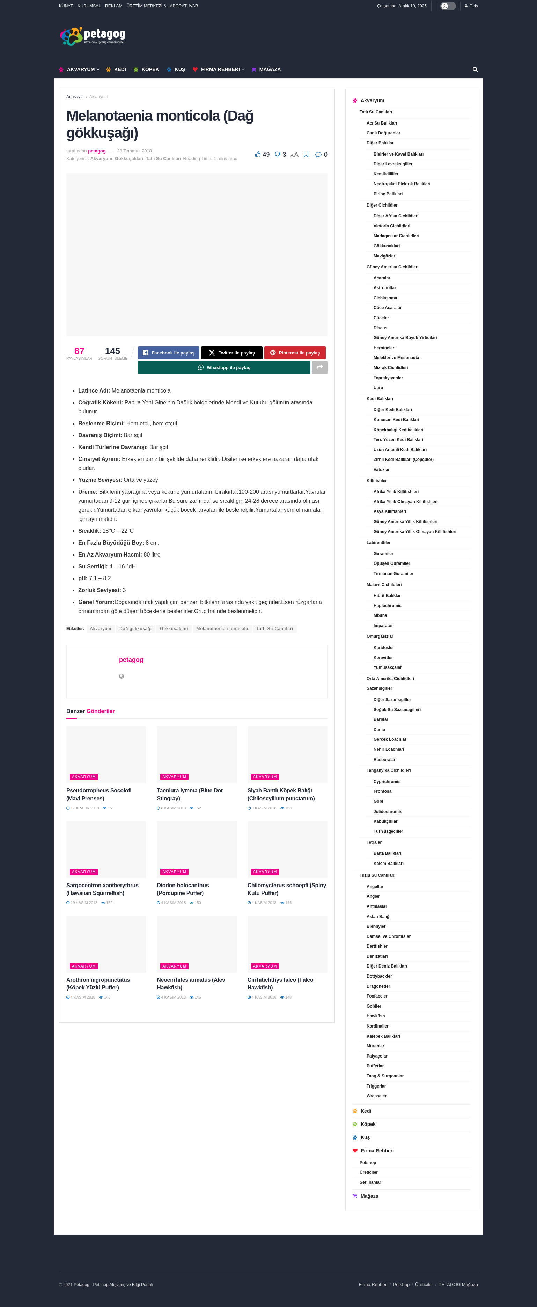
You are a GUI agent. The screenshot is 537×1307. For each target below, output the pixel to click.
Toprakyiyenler (388, 377)
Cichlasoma (385, 298)
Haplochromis (388, 605)
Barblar (381, 719)
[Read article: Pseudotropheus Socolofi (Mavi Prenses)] (106, 755)
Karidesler (384, 647)
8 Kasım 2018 (171, 809)
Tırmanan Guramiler (393, 573)
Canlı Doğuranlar (383, 132)
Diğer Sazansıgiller (392, 699)
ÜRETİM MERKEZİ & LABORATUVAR (162, 5)
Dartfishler (377, 946)
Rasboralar (385, 759)
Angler (373, 896)
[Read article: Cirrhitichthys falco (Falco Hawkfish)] (288, 944)
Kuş (176, 69)
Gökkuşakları (129, 158)
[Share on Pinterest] (295, 353)
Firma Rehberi (216, 69)
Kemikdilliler (386, 174)
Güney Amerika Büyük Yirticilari (405, 337)
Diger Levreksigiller (393, 164)
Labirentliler (379, 542)
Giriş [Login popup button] (471, 5)
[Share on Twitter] (232, 353)
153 (286, 809)
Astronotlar (385, 287)
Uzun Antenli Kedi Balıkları (400, 449)
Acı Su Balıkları (382, 123)
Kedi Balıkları (380, 398)
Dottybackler (379, 976)
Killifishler (377, 480)
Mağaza (266, 69)
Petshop (368, 1162)
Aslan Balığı (379, 916)
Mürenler (375, 1046)
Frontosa (382, 791)
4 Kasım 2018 (171, 903)
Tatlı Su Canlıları (163, 158)
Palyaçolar (377, 1056)
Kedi (116, 69)
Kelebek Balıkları (383, 1036)
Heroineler (384, 347)
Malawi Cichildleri (384, 584)
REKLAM (113, 5)
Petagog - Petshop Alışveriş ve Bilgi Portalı (113, 1284)
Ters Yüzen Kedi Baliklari (398, 439)
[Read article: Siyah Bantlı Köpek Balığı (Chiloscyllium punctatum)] (288, 755)
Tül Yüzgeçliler (388, 831)
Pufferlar (375, 1065)
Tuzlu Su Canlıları (377, 875)
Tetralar (374, 842)
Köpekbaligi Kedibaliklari (399, 429)
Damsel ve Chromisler (389, 936)
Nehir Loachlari (389, 749)
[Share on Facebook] (168, 353)
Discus (380, 328)
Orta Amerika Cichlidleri (390, 678)
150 (195, 903)
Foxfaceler (377, 996)
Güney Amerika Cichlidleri (393, 266)
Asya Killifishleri (390, 511)
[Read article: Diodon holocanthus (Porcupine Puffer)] (197, 850)
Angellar (375, 886)
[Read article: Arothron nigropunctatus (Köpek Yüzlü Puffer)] (106, 944)
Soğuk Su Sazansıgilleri (397, 709)
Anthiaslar (377, 906)
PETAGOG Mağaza (458, 1284)
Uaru (378, 387)
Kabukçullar (386, 821)
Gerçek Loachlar (390, 739)
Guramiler (383, 553)
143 (286, 903)
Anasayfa (75, 96)
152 (195, 809)
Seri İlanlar (370, 1182)
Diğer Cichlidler (382, 205)
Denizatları (377, 956)
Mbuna (380, 615)
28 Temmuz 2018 (134, 151)
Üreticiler (369, 1172)
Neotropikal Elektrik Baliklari (402, 183)
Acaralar (382, 278)
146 (104, 998)
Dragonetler (378, 986)
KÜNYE (66, 5)
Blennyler (376, 926)
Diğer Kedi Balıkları (393, 409)
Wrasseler (377, 1095)
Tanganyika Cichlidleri (389, 770)
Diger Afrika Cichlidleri (396, 216)
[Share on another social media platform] (320, 368)
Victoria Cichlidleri (392, 226)
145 (195, 998)
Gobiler (374, 1006)
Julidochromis (388, 811)
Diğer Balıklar (380, 143)
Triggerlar (376, 1086)
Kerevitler (383, 657)
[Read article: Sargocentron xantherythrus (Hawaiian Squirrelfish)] (106, 850)
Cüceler (381, 317)
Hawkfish (376, 1016)
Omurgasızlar (380, 636)
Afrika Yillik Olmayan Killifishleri (405, 501)
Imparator (383, 625)
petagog (97, 151)
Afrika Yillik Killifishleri (396, 491)
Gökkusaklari (174, 629)
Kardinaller (378, 1026)
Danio (379, 729)
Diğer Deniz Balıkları (387, 966)
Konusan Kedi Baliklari (396, 419)
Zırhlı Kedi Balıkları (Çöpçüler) (404, 459)
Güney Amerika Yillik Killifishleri (405, 521)
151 (108, 809)
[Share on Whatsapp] (224, 368)
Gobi (378, 801)
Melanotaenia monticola (222, 629)
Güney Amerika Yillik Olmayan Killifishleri (415, 531)
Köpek (146, 69)
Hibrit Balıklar (387, 595)
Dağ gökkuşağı (135, 629)
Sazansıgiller (379, 688)
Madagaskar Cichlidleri (396, 235)
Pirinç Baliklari (388, 194)
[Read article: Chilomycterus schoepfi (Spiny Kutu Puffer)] (288, 850)
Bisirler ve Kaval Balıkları (399, 154)
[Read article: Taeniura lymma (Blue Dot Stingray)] (197, 755)
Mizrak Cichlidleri (391, 367)
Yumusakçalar (388, 667)
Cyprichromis (387, 781)
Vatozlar (382, 469)
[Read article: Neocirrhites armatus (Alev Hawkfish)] (197, 944)
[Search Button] (475, 69)
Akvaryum (77, 69)
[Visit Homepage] (92, 36)
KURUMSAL (89, 5)
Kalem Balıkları (389, 863)
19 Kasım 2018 (81, 903)
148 (286, 998)
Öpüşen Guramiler (392, 563)
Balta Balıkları (387, 853)
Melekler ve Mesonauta (396, 357)
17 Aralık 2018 (82, 809)
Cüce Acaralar (388, 307)
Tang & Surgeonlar (385, 1076)
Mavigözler (384, 256)
